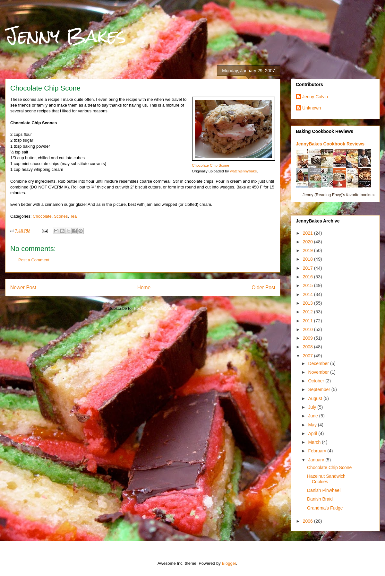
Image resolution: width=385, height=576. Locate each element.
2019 (308, 250)
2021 (308, 233)
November (319, 372)
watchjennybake (243, 171)
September (319, 389)
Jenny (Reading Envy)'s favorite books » (339, 195)
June (313, 415)
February (317, 450)
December (319, 363)
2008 (308, 346)
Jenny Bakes (65, 36)
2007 (308, 355)
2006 (308, 521)
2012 (308, 311)
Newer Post (23, 287)
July (312, 407)
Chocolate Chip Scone (210, 165)
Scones (61, 216)
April (313, 433)
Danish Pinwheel (323, 490)
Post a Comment (33, 259)
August (315, 398)
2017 (308, 268)
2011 (308, 320)
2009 (308, 338)
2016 (308, 276)
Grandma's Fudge (325, 508)
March (315, 442)
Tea (73, 216)
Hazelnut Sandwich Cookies (326, 479)
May (313, 424)
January (316, 459)
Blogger (229, 563)
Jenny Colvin (315, 96)
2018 (308, 259)
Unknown (311, 107)
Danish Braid (320, 499)
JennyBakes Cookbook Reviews (330, 143)
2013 (308, 303)
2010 (308, 329)
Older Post (263, 287)
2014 (308, 294)
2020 (308, 241)
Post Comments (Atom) (155, 308)
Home (144, 287)
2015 (308, 285)
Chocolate (42, 216)
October (316, 380)
